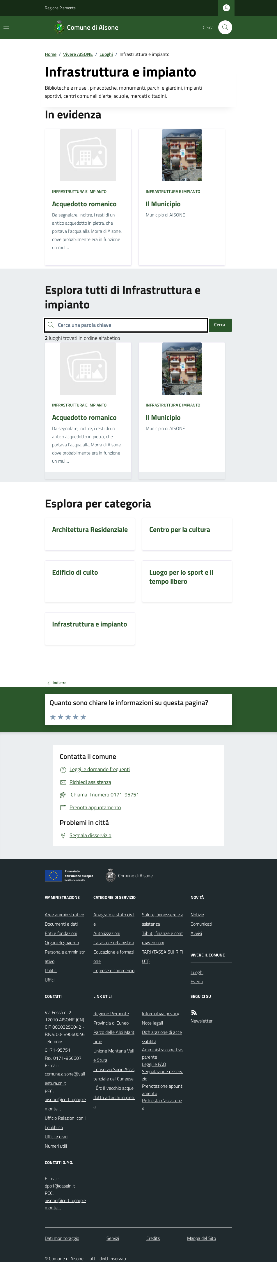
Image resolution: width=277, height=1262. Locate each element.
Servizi (112, 1238)
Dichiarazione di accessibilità (162, 1037)
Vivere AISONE (78, 54)
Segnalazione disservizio (162, 1075)
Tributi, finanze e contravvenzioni (162, 938)
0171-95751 (57, 1049)
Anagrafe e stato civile (113, 919)
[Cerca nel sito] (223, 27)
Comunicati (201, 923)
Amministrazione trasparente (162, 1053)
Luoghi (106, 54)
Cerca (219, 324)
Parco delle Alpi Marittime (113, 1037)
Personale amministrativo (65, 956)
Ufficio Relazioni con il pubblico (65, 1122)
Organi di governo (62, 942)
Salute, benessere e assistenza (162, 919)
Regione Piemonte (60, 8)
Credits (153, 1238)
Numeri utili (56, 1145)
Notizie (197, 914)
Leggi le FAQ (154, 1064)
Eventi (197, 981)
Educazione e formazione (113, 956)
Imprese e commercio (113, 970)
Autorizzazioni (106, 933)
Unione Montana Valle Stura (113, 1055)
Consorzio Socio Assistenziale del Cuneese (113, 1074)
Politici (51, 970)
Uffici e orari (56, 1136)
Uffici (49, 979)
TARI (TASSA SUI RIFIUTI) (162, 956)
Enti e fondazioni (61, 933)
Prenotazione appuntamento (162, 1089)
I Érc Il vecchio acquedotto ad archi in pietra (114, 1097)
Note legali (152, 1022)
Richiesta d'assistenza (162, 1104)
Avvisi (196, 933)
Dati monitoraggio (62, 1238)
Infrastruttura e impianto (79, 191)
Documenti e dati (61, 923)
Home (50, 54)
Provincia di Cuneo (111, 1022)
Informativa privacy (160, 1013)
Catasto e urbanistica (113, 942)
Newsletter (201, 1020)
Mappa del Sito (201, 1238)
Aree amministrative (64, 914)
